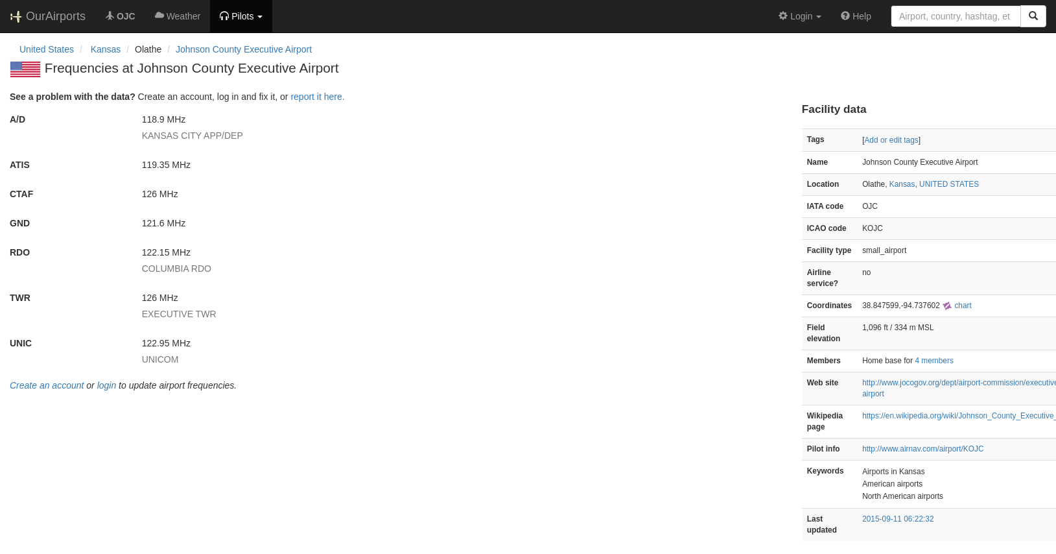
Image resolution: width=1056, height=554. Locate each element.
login (107, 385)
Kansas (902, 184)
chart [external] (957, 305)
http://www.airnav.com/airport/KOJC (922, 448)
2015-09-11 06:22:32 (897, 519)
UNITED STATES (949, 184)
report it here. (317, 96)
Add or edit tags (891, 140)
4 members (934, 360)
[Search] (1033, 16)
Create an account (47, 385)
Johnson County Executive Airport (244, 49)
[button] (241, 16)
